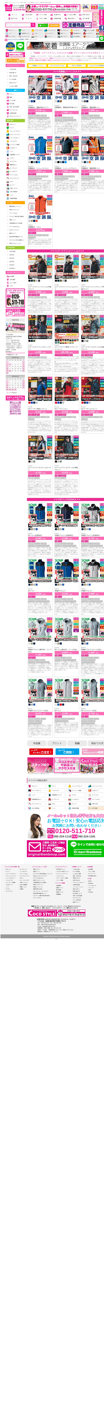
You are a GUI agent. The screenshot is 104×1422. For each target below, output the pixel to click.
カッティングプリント (62, 873)
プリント (57, 743)
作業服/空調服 (73, 808)
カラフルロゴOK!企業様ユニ (15, 240)
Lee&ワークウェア (13, 230)
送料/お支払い (69, 18)
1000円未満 (11, 251)
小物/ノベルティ (62, 36)
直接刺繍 (58, 885)
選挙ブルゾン (11, 233)
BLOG (89, 881)
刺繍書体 (58, 894)
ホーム (13, 14)
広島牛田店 (15, 320)
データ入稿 (10, 100)
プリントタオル (10, 36)
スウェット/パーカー (49, 31)
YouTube (90, 892)
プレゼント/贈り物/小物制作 (15, 216)
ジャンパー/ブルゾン (36, 31)
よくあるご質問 (70, 14)
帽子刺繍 (58, 890)
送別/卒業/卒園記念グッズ (15, 236)
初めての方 (13, 18)
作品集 (36, 743)
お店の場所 (10, 279)
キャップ (47, 36)
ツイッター (91, 887)
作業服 (21, 889)
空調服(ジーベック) (37, 65)
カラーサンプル (12, 110)
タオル (34, 36)
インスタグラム (92, 885)
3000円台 (10, 261)
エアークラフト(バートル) (57, 65)
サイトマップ (91, 873)
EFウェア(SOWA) (76, 65)
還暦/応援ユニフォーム (14, 206)
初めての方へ (76, 889)
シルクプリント (60, 876)
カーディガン (48, 33)
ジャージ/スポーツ (34, 790)
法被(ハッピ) (23, 887)
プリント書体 (59, 880)
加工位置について (77, 893)
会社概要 (84, 18)
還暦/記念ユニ (11, 164)
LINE (89, 890)
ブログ (26, 18)
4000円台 (10, 265)
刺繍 (77, 743)
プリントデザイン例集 (62, 878)
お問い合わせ (84, 14)
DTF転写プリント (60, 869)
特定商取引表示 (92, 876)
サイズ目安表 (11, 79)
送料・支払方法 (12, 76)
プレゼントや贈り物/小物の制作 (41, 895)
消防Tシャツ (61, 33)
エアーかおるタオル (13, 226)
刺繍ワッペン (59, 887)
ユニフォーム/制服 (88, 30)
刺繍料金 (55, 14)
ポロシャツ (9, 30)
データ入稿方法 (77, 900)
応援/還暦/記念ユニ (75, 33)
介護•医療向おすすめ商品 (14, 223)
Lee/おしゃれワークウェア (40, 876)
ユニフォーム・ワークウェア (40, 891)
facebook (90, 883)
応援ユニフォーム (37, 887)
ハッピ (86, 36)
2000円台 (10, 258)
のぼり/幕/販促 (75, 36)
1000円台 (10, 254)
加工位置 (10, 103)
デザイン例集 (41, 18)
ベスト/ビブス (74, 30)
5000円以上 (11, 268)
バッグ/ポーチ (73, 799)
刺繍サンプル (59, 892)
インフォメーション (78, 887)
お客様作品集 (55, 18)
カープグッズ (87, 33)
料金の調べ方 (11, 72)
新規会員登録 (54, 25)
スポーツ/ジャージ (62, 30)
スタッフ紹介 (11, 282)
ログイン (43, 25)
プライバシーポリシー (78, 882)
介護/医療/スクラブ (24, 33)
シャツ (8, 33)
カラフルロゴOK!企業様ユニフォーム (42, 873)
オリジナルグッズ (23, 36)
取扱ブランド (76, 902)
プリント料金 (41, 14)
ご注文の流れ (26, 14)
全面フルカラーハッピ (14, 243)
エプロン (34, 33)
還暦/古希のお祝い (38, 889)
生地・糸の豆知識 (12, 106)
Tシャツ (21, 30)
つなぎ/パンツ (11, 148)
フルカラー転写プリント (62, 871)
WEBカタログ (12, 82)
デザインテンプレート (13, 116)
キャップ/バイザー (24, 880)
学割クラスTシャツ (13, 209)
